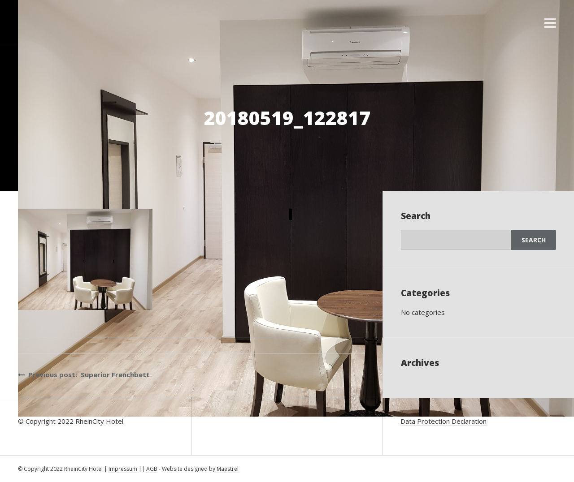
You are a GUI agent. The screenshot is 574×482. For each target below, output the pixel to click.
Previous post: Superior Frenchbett (84, 374)
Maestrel (228, 469)
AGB (151, 469)
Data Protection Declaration (443, 421)
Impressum (123, 469)
